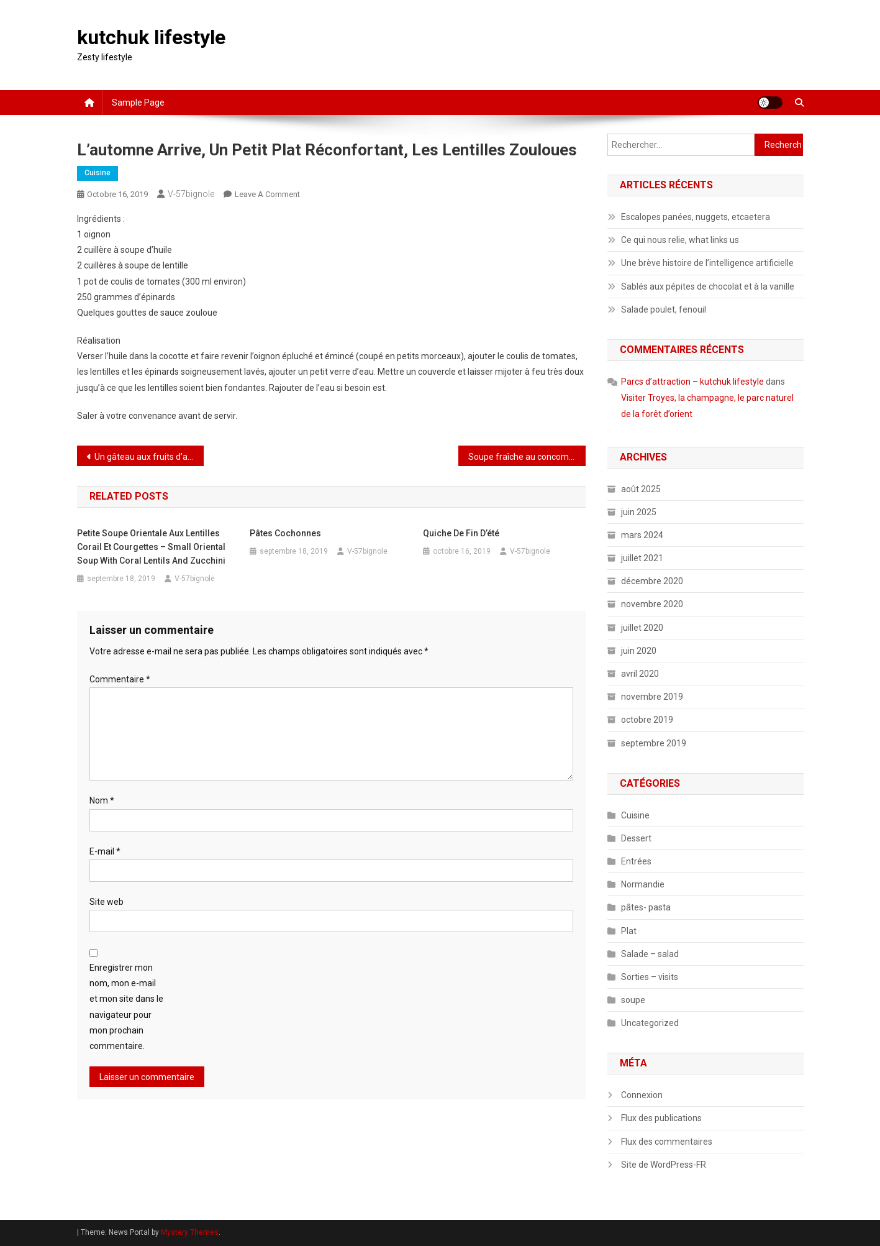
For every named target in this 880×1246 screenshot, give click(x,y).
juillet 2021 (642, 558)
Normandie (643, 884)
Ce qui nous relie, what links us (680, 240)
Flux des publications (661, 1118)
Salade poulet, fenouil (663, 309)
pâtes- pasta (646, 907)
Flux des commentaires (666, 1142)
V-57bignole (191, 194)
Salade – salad (650, 954)
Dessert (636, 838)
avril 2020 (640, 674)
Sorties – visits (649, 977)
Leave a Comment (267, 194)
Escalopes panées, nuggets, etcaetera (695, 217)
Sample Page (138, 103)
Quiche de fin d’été (461, 533)
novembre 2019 (652, 697)
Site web (106, 902)
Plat (629, 931)
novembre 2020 (652, 604)
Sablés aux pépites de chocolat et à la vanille (707, 286)
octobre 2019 (647, 720)
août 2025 (641, 489)
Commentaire (119, 679)
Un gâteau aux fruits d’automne (149, 457)
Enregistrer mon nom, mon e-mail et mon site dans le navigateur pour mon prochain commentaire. (126, 1007)
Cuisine (97, 172)
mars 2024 (642, 535)
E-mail (104, 851)
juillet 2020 (642, 628)
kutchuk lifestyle (151, 37)
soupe (633, 1000)
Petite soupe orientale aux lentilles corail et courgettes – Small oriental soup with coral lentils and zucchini (151, 547)
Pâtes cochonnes (285, 533)
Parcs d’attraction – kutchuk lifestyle (692, 382)
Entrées (636, 861)
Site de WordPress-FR (663, 1165)
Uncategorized (650, 1023)
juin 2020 (638, 651)
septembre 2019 (653, 743)
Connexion (642, 1095)
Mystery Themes (190, 1232)
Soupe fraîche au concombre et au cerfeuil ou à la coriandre (527, 457)
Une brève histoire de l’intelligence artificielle (707, 263)
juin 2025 (638, 512)
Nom (101, 800)
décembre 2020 (652, 581)
